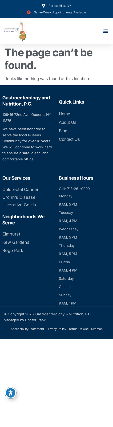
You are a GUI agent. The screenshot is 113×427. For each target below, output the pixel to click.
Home (64, 122)
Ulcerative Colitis (19, 221)
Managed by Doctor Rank (25, 320)
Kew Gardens (15, 258)
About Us (67, 131)
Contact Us (69, 148)
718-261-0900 (78, 205)
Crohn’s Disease (19, 213)
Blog (63, 139)
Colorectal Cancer (20, 206)
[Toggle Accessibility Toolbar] (10, 393)
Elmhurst (11, 250)
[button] (105, 31)
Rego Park (12, 266)
